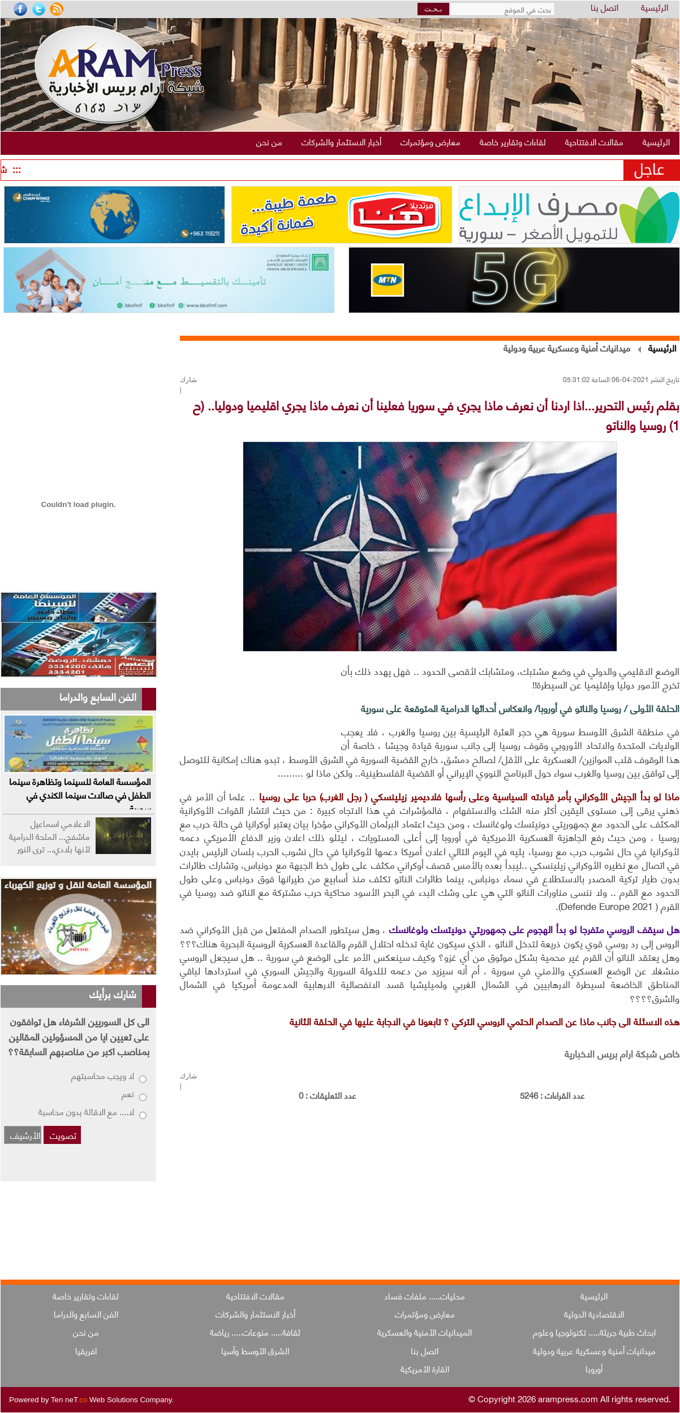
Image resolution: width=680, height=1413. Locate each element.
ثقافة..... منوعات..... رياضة (255, 1332)
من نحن (86, 1332)
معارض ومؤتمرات (425, 1313)
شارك (188, 380)
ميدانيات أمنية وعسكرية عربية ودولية (566, 347)
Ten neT (70, 1399)
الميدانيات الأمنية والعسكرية (424, 1332)
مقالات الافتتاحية (255, 1295)
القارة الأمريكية (425, 1368)
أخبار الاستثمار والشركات (255, 1313)
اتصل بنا (604, 8)
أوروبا (594, 1368)
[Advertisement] (257, 704)
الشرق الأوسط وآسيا (255, 1350)
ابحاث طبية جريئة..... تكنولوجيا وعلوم (594, 1332)
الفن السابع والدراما (86, 1313)
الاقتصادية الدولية (594, 1313)
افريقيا (86, 1350)
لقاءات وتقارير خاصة (86, 1295)
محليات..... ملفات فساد (424, 1295)
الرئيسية (654, 8)
